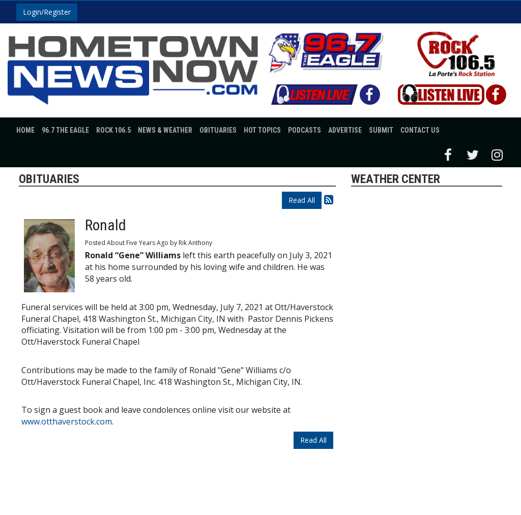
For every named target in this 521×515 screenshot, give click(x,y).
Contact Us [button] (420, 130)
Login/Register (47, 12)
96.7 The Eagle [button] (65, 130)
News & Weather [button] (165, 130)
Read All (301, 200)
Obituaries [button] (218, 130)
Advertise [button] (345, 130)
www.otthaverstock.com (66, 421)
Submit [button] (381, 130)
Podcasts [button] (304, 130)
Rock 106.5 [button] (113, 130)
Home (25, 130)
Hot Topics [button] (262, 130)
